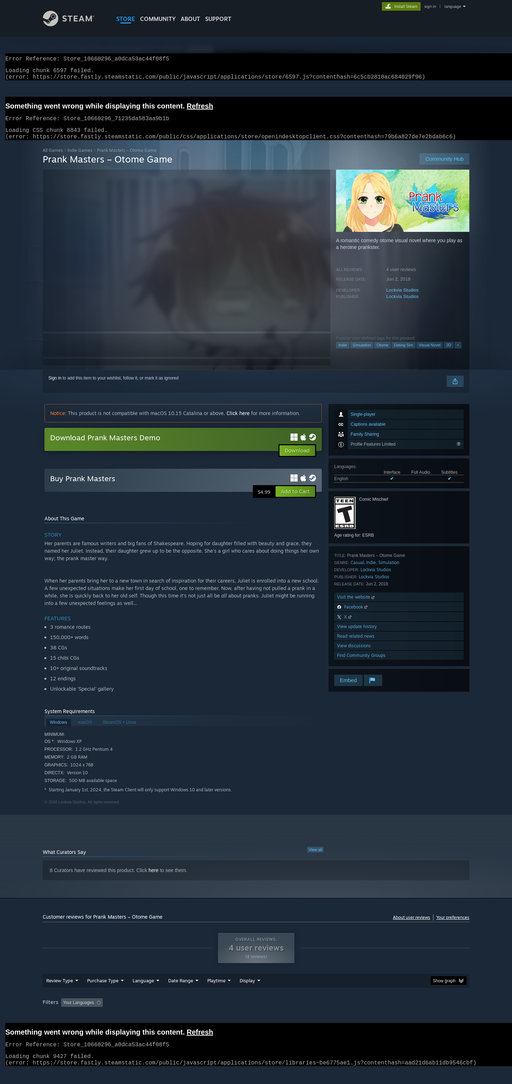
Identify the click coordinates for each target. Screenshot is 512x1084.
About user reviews (411, 926)
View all (315, 858)
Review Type (59, 994)
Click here (238, 422)
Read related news (355, 644)
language (452, 6)
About (190, 18)
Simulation (362, 353)
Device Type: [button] (407, 1016)
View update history (357, 635)
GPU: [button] (376, 1016)
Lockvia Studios (402, 298)
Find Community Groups (361, 663)
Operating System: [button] (316, 1016)
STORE (125, 18)
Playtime (216, 994)
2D (448, 353)
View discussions (354, 654)
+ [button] (458, 353)
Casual (357, 571)
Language (143, 994)
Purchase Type (102, 994)
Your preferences (452, 926)
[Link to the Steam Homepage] (74, 24)
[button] (295, 500)
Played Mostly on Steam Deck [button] (256, 1016)
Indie (342, 353)
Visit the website (356, 605)
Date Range (180, 994)
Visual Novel (430, 353)
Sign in (55, 386)
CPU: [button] (352, 1016)
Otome (382, 353)
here (154, 879)
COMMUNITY (158, 18)
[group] (256, 1016)
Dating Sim (403, 353)
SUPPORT (218, 18)
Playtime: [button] (205, 1016)
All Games (53, 158)
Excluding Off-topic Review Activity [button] (150, 1016)
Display (247, 994)
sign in (430, 6)
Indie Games (80, 158)
